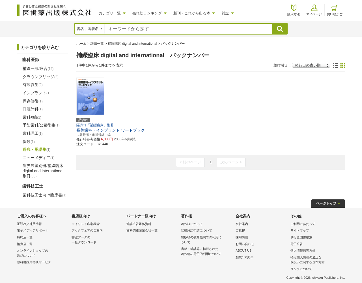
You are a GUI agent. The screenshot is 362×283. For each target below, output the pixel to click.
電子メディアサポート (32, 230)
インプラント (37, 93)
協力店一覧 (25, 244)
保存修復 (33, 101)
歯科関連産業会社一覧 (142, 230)
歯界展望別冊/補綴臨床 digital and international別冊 (43, 170)
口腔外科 (33, 109)
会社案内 (242, 224)
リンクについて (301, 269)
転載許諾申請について (196, 230)
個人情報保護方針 (302, 250)
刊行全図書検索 (301, 237)
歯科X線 (32, 117)
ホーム (81, 44)
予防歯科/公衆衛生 (41, 125)
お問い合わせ (245, 244)
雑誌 (225, 13)
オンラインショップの (43, 253)
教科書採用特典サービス (34, 262)
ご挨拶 (240, 230)
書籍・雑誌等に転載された (207, 251)
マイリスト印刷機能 (86, 224)
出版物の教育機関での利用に (207, 240)
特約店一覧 (25, 237)
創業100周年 (244, 257)
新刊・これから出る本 (191, 13)
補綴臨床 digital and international (132, 44)
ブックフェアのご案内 (87, 230)
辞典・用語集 (37, 149)
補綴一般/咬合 (38, 68)
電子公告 (296, 244)
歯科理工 (33, 133)
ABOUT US (243, 250)
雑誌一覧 (97, 44)
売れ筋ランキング (147, 13)
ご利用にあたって (302, 224)
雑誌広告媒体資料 (138, 224)
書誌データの (97, 240)
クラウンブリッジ (41, 76)
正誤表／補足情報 (29, 224)
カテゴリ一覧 (110, 13)
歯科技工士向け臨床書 (44, 195)
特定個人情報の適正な (316, 260)
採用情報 (242, 237)
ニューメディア (39, 157)
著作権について (192, 224)
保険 (29, 141)
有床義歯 (33, 84)
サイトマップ (299, 230)
